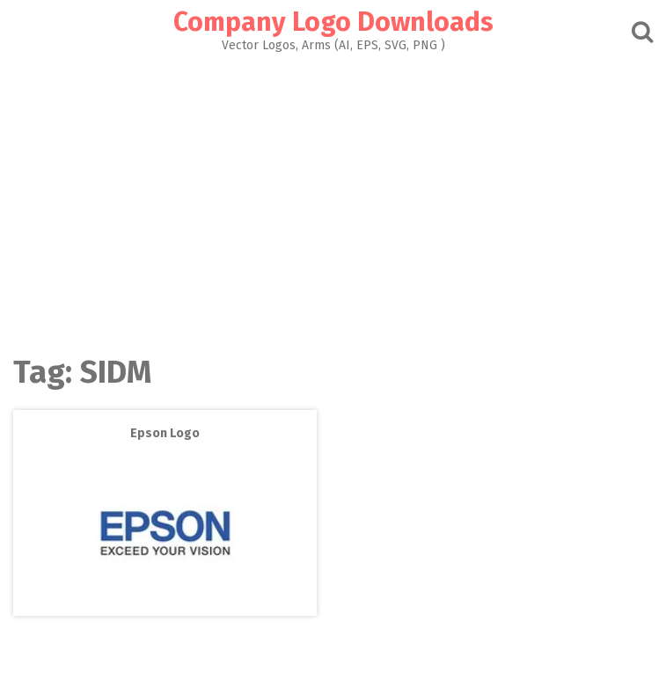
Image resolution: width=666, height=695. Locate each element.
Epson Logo (165, 433)
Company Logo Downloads (333, 22)
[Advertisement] (333, 199)
